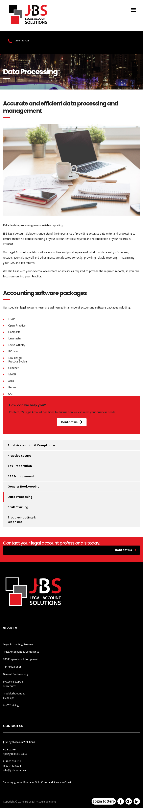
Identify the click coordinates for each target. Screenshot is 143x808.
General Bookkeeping (24, 487)
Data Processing (20, 497)
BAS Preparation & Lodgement (20, 659)
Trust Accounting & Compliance (31, 445)
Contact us (72, 422)
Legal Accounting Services (18, 644)
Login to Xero (104, 801)
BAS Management (21, 476)
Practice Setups (19, 456)
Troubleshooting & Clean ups (21, 519)
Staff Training (18, 507)
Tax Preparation (20, 466)
